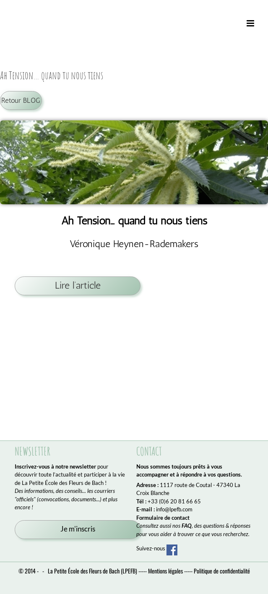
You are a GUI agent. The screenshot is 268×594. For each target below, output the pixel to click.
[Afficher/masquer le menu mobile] (251, 23)
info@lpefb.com (174, 509)
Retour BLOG (20, 100)
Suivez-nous (156, 548)
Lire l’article (78, 285)
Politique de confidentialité (222, 570)
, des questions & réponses (216, 525)
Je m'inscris (77, 529)
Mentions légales (165, 570)
